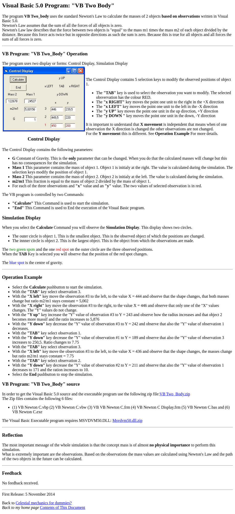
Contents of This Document (62, 507)
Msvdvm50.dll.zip (127, 420)
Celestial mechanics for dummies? (44, 503)
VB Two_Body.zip (175, 394)
